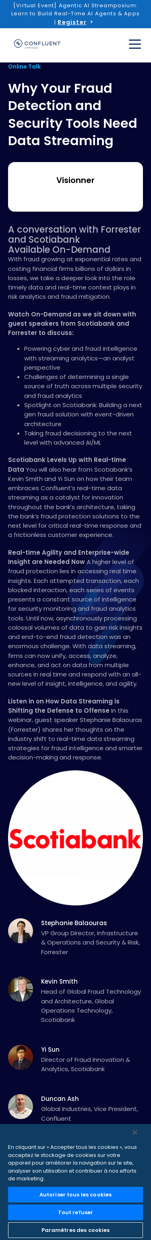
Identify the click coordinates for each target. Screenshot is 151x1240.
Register (72, 22)
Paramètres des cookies (75, 1230)
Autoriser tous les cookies (75, 1194)
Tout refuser (75, 1212)
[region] (75, 1182)
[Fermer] (134, 1132)
